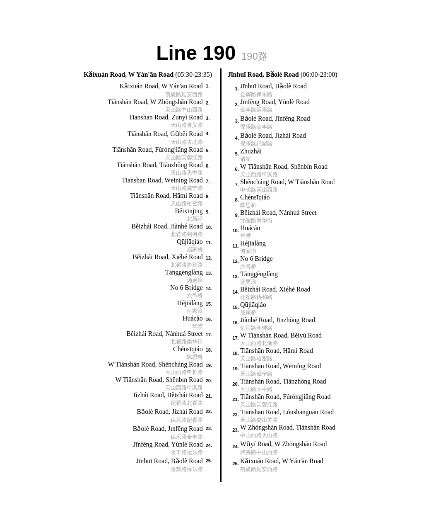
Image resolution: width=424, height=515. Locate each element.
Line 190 (211, 52)
